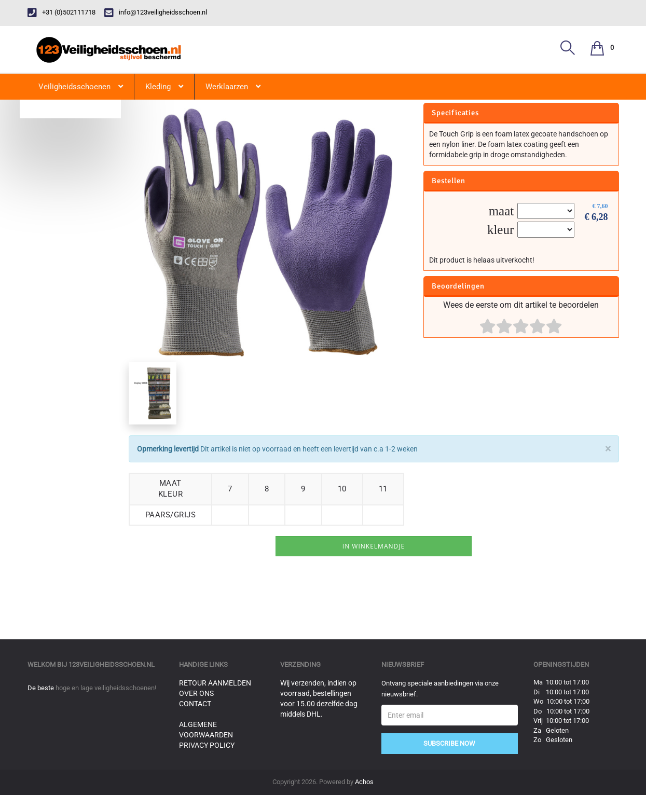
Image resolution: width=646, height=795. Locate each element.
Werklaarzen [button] (232, 86)
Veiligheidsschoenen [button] (80, 86)
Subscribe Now (449, 743)
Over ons (196, 693)
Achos (364, 782)
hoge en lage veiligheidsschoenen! (106, 688)
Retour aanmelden (215, 683)
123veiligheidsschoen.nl (111, 664)
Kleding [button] (164, 86)
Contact (195, 704)
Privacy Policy (207, 745)
